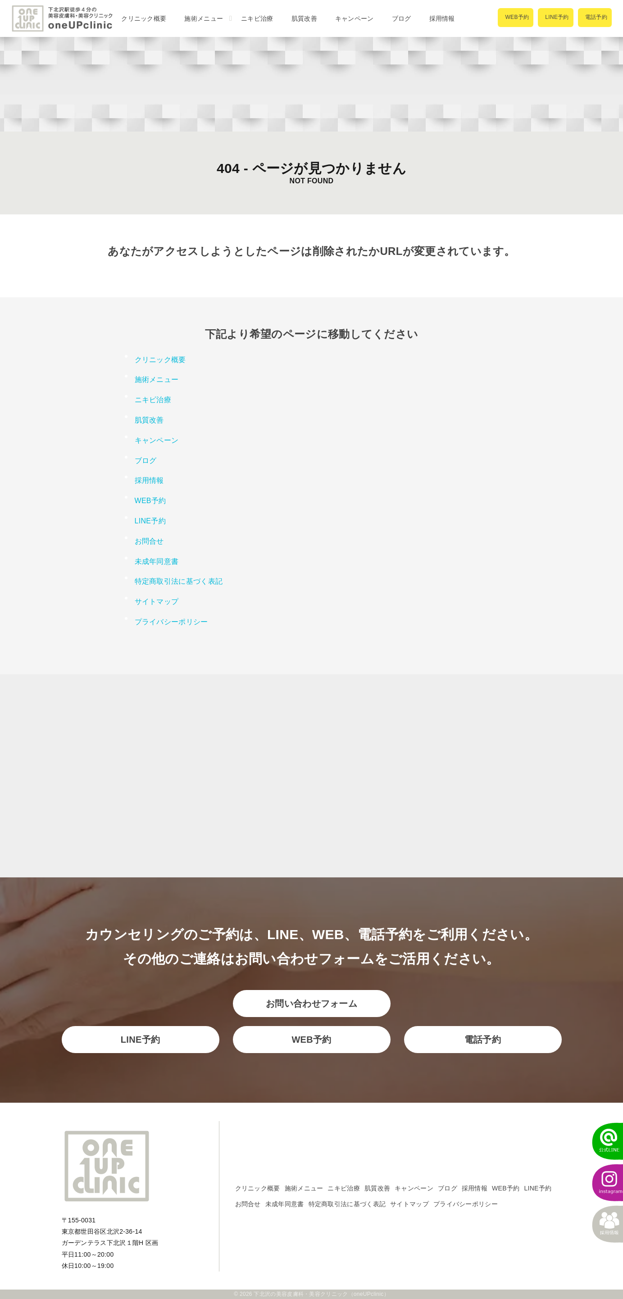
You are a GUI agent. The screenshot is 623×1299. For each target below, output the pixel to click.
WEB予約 (150, 500)
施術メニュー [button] (203, 18)
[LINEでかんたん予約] (602, 1141)
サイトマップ (157, 601)
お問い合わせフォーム (311, 1003)
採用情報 (442, 18)
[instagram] (602, 1183)
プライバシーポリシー (171, 622)
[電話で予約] (595, 17)
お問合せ (149, 541)
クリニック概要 (143, 18)
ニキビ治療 (257, 18)
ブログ (401, 18)
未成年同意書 (157, 561)
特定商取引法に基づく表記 (179, 581)
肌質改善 (304, 18)
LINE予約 (150, 521)
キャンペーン (354, 18)
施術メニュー (304, 1188)
